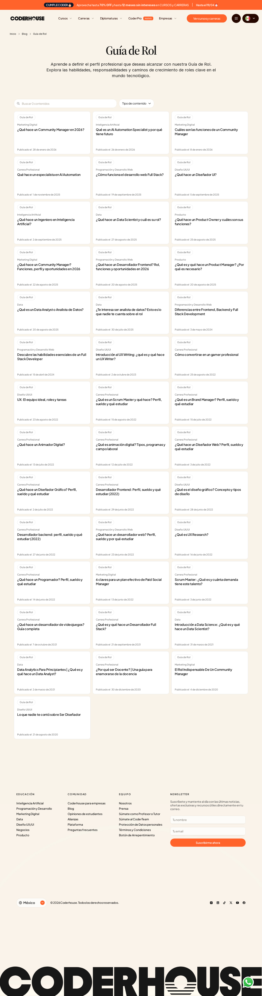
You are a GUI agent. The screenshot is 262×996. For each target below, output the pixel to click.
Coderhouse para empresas (86, 803)
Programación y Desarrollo (34, 808)
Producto (22, 835)
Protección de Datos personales (140, 824)
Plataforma (75, 824)
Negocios (22, 830)
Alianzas (73, 819)
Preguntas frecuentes (82, 830)
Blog (24, 33)
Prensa (123, 808)
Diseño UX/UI (25, 824)
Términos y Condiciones (135, 830)
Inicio (13, 33)
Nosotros (125, 803)
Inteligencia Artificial (30, 803)
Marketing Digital (27, 814)
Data (19, 819)
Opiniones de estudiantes (85, 814)
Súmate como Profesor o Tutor (139, 814)
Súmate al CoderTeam (134, 819)
